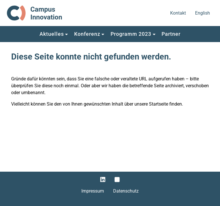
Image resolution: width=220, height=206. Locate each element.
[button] (53, 34)
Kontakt (178, 12)
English (203, 12)
